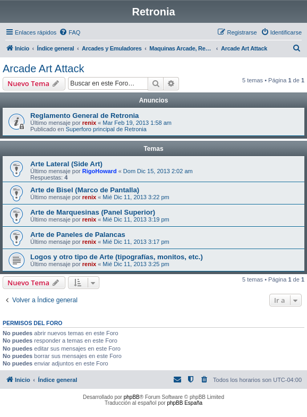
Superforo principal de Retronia (106, 129)
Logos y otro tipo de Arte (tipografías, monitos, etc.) (116, 257)
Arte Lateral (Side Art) (66, 164)
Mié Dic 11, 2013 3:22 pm (136, 197)
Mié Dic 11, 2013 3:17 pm (136, 242)
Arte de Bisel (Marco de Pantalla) (84, 190)
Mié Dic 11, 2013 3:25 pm (136, 264)
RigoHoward (99, 171)
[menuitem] (69, 32)
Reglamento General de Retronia (84, 116)
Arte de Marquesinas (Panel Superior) (92, 212)
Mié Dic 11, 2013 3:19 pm (136, 219)
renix (89, 123)
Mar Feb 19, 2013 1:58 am (137, 123)
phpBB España (184, 403)
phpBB (132, 397)
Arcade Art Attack (43, 68)
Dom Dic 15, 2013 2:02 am (158, 171)
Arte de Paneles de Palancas (77, 235)
